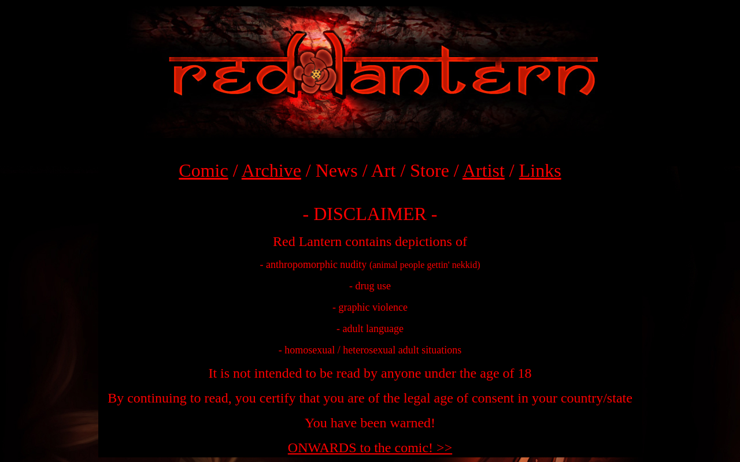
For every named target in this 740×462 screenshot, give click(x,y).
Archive (271, 170)
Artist (483, 170)
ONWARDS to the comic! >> (370, 447)
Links (540, 170)
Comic (203, 170)
